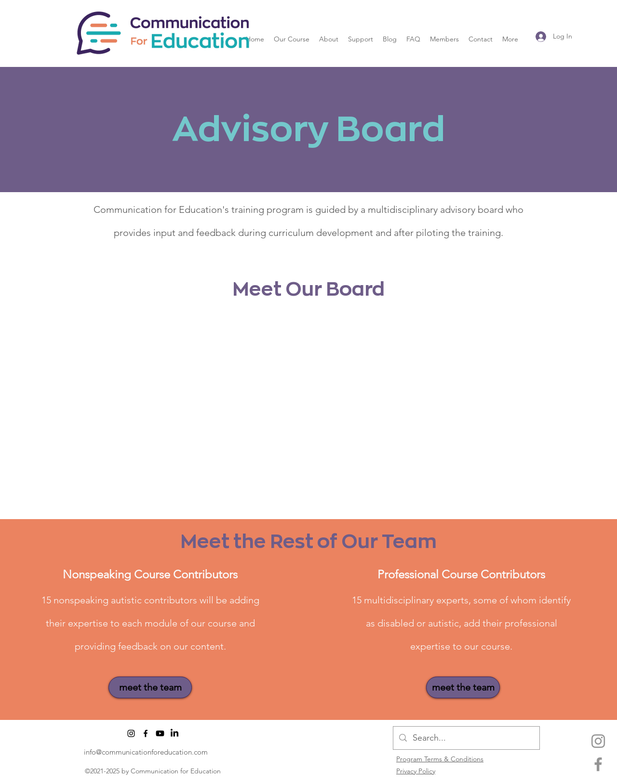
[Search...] (466, 738)
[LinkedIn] (174, 733)
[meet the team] (150, 687)
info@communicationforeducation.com (146, 752)
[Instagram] (598, 741)
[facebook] (598, 764)
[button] (291, 39)
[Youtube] (160, 733)
